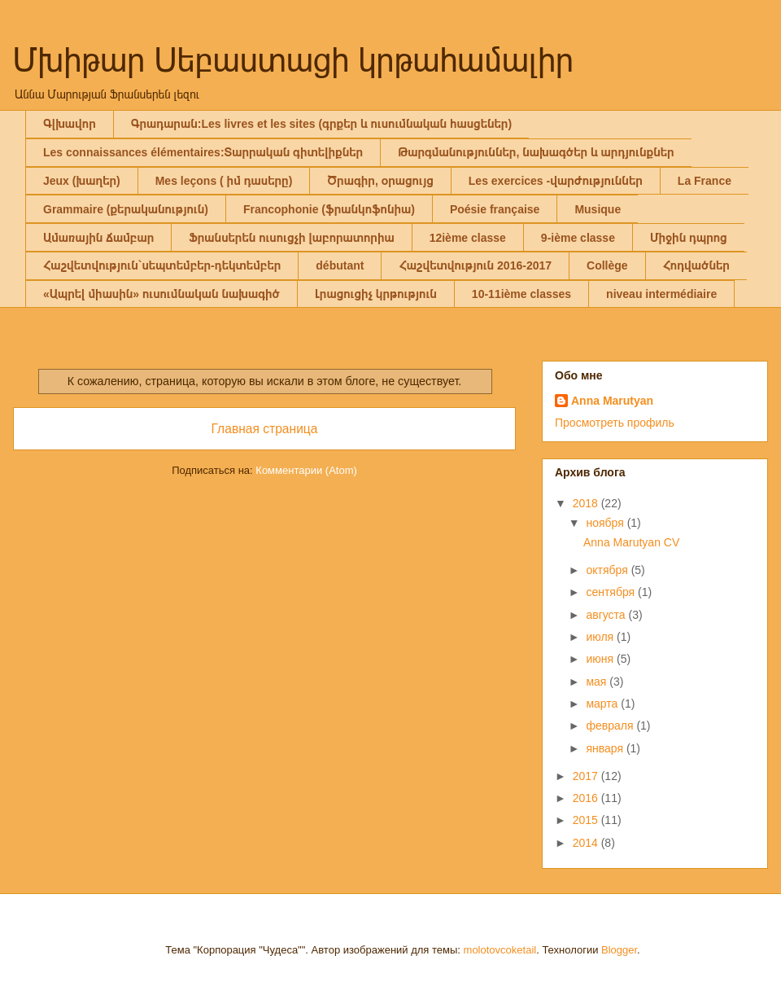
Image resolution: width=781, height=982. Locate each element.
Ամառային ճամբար (98, 237)
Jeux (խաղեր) (81, 180)
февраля (611, 725)
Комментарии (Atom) (306, 470)
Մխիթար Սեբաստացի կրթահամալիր (293, 60)
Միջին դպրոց (688, 237)
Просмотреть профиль (614, 422)
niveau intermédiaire (661, 293)
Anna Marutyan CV (631, 542)
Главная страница (265, 429)
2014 (587, 842)
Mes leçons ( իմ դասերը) (224, 180)
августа (607, 614)
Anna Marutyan (612, 400)
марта (603, 703)
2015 (587, 819)
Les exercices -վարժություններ (556, 180)
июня (601, 658)
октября (608, 569)
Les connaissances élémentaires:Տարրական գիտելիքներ (203, 152)
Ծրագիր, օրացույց (380, 180)
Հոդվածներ (696, 265)
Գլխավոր (69, 123)
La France (704, 180)
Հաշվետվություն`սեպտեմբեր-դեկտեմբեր (162, 265)
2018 (587, 503)
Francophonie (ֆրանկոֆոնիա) (329, 209)
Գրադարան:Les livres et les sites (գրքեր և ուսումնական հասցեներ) (321, 123)
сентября (612, 591)
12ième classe (468, 237)
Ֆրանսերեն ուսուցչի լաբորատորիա (291, 237)
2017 (587, 776)
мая (597, 681)
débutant (340, 265)
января (606, 748)
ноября (606, 522)
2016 (587, 797)
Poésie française (495, 209)
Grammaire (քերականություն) (125, 209)
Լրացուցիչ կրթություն (376, 293)
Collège (607, 265)
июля (601, 636)
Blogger (619, 950)
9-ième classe (578, 237)
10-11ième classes (521, 293)
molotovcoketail (500, 950)
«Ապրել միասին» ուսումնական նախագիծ (161, 293)
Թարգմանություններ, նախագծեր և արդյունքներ (536, 152)
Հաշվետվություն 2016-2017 (475, 265)
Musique (597, 209)
